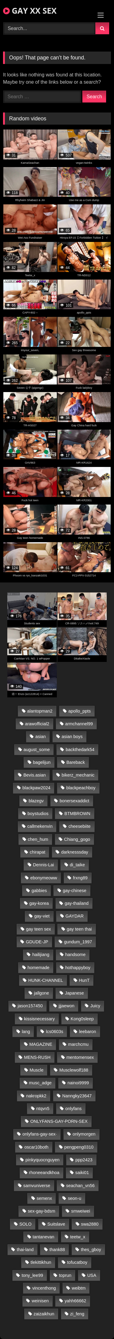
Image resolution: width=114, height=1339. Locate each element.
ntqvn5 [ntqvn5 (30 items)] (42, 1108)
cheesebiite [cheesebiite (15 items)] (79, 826)
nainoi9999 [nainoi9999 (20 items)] (78, 1082)
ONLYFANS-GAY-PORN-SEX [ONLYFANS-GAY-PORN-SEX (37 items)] (59, 1121)
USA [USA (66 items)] (91, 1275)
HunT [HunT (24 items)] (84, 980)
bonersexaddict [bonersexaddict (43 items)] (74, 800)
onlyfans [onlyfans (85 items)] (73, 1108)
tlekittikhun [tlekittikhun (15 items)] (41, 1262)
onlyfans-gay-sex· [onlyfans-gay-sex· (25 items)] (39, 1134)
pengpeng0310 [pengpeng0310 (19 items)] (79, 1147)
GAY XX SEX (30, 10)
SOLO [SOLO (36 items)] (25, 1224)
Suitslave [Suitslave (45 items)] (56, 1224)
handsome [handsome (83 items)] (75, 954)
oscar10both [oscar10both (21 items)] (36, 1147)
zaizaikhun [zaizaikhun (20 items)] (44, 1313)
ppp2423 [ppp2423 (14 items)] (83, 1159)
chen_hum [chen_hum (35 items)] (38, 839)
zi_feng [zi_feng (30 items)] (77, 1313)
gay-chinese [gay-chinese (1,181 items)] (74, 890)
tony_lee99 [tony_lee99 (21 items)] (32, 1275)
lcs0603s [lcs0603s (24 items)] (54, 1031)
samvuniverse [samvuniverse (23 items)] (36, 1185)
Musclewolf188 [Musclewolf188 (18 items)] (73, 1070)
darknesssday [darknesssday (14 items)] (74, 852)
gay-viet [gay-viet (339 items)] (42, 916)
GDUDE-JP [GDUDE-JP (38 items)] (37, 941)
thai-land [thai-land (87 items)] (25, 1249)
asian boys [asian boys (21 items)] (72, 736)
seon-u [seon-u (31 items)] (74, 1198)
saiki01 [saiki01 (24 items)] (82, 1172)
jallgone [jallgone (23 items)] (41, 993)
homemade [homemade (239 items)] (39, 967)
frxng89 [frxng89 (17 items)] (80, 877)
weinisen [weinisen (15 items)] (40, 1300)
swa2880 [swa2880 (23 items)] (90, 1224)
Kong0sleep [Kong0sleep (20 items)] (82, 1018)
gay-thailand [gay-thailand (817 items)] (76, 903)
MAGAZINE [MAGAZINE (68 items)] (40, 1044)
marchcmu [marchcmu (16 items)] (78, 1044)
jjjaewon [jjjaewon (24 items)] (66, 1005)
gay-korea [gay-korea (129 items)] (39, 903)
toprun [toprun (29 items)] (65, 1275)
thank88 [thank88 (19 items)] (57, 1249)
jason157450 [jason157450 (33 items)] (30, 1005)
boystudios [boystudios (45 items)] (38, 813)
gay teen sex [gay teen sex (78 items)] (38, 929)
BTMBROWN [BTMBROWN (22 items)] (77, 813)
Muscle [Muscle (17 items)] (36, 1070)
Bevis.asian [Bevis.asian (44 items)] (34, 775)
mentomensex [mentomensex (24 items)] (80, 1057)
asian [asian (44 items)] (40, 736)
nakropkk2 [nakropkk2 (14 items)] (36, 1095)
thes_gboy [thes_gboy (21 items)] (91, 1249)
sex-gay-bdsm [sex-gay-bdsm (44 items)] (41, 1211)
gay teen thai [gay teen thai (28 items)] (79, 929)
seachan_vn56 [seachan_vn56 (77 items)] (80, 1185)
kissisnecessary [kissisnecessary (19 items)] (39, 1018)
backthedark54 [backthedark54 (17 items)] (80, 749)
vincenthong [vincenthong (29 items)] (44, 1288)
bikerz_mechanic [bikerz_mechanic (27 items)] (78, 775)
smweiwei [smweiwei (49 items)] (80, 1211)
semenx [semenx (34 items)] (44, 1198)
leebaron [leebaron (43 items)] (87, 1031)
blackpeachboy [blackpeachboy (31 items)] (80, 787)
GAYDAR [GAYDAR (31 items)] (74, 916)
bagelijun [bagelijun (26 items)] (42, 762)
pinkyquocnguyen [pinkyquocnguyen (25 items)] (43, 1159)
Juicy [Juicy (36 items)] (95, 1005)
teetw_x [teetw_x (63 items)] (77, 1236)
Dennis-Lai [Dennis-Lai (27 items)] (43, 864)
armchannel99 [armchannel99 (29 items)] (79, 723)
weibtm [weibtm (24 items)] (79, 1288)
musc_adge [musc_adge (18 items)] (40, 1082)
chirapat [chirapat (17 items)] (37, 852)
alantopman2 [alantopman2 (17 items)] (39, 711)
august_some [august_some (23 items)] (36, 749)
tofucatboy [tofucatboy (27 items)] (77, 1262)
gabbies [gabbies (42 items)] (39, 890)
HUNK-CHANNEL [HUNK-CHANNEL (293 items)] (45, 980)
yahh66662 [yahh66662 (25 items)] (75, 1300)
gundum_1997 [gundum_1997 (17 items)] (78, 941)
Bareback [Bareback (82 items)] (75, 762)
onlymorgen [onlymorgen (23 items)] (84, 1134)
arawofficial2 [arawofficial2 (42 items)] (37, 723)
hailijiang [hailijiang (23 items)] (40, 954)
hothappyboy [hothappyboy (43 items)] (77, 967)
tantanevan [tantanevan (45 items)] (43, 1236)
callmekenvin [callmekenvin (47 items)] (40, 826)
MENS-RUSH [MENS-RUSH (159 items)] (37, 1057)
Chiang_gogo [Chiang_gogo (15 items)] (77, 839)
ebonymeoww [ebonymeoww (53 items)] (43, 877)
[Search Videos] (49, 28)
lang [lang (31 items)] (26, 1031)
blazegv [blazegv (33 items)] (36, 800)
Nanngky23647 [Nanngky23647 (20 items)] (77, 1095)
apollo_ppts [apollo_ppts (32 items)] (79, 711)
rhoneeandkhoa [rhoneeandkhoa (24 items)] (44, 1172)
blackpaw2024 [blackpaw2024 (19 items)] (36, 787)
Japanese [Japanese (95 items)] (74, 993)
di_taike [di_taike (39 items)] (77, 864)
